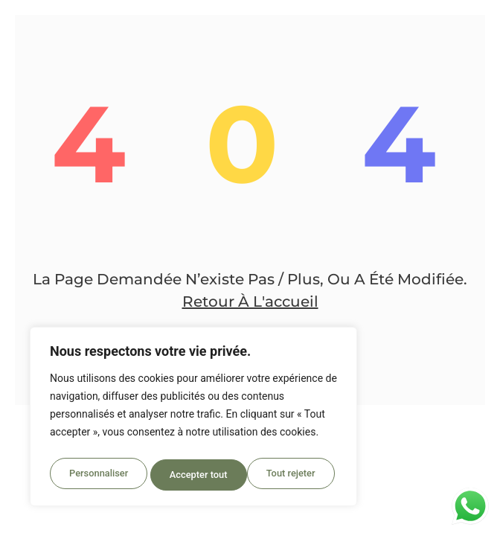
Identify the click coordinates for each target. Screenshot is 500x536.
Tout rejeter (194, 475)
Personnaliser (97, 475)
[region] (193, 420)
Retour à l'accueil (250, 301)
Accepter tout (289, 475)
